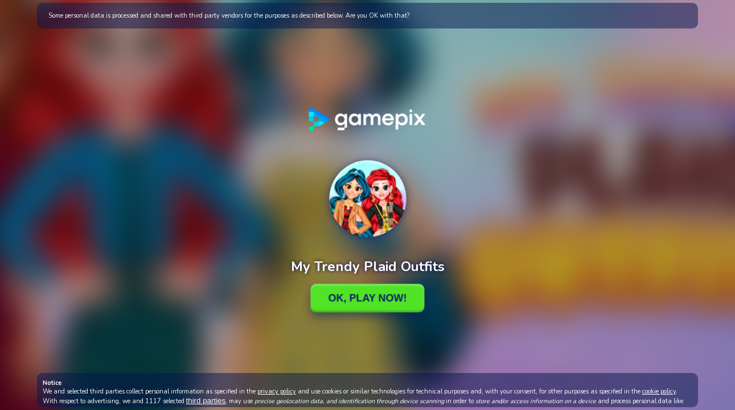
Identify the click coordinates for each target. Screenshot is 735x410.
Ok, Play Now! (367, 298)
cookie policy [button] (659, 391)
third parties (206, 400)
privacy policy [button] (276, 391)
